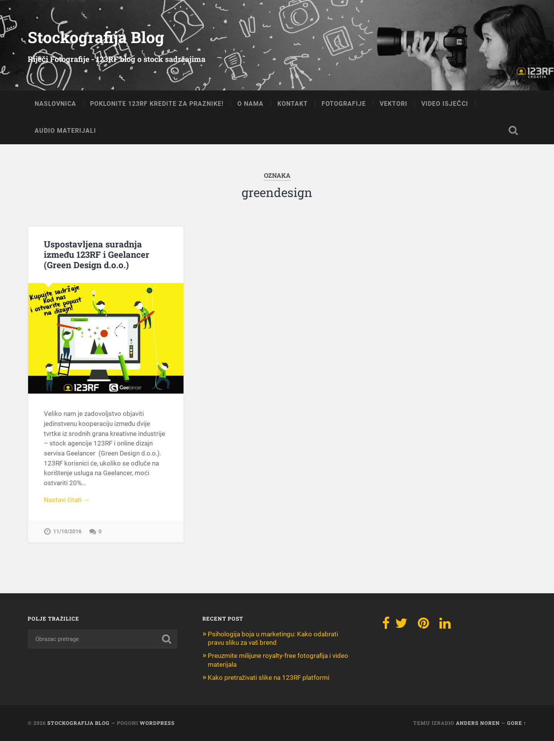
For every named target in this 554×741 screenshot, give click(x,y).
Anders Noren (478, 723)
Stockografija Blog (96, 37)
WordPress (157, 723)
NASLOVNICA (55, 103)
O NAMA (250, 103)
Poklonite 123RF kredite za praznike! (157, 103)
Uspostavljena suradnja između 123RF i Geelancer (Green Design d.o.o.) (97, 254)
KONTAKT (292, 103)
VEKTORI (393, 103)
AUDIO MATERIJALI (65, 130)
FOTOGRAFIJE (344, 103)
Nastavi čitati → (67, 500)
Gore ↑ (516, 723)
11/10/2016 (67, 531)
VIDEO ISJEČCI (444, 103)
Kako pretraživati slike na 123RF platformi (269, 677)
